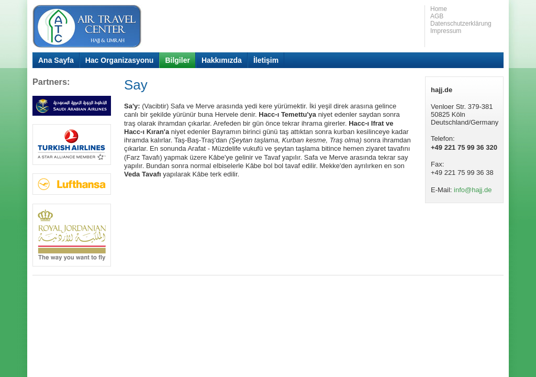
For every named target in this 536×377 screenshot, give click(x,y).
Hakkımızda (222, 60)
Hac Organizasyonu (119, 60)
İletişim (265, 60)
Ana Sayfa (56, 60)
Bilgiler (177, 60)
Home (438, 9)
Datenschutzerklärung (461, 23)
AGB (436, 16)
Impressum (445, 31)
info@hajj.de (473, 190)
